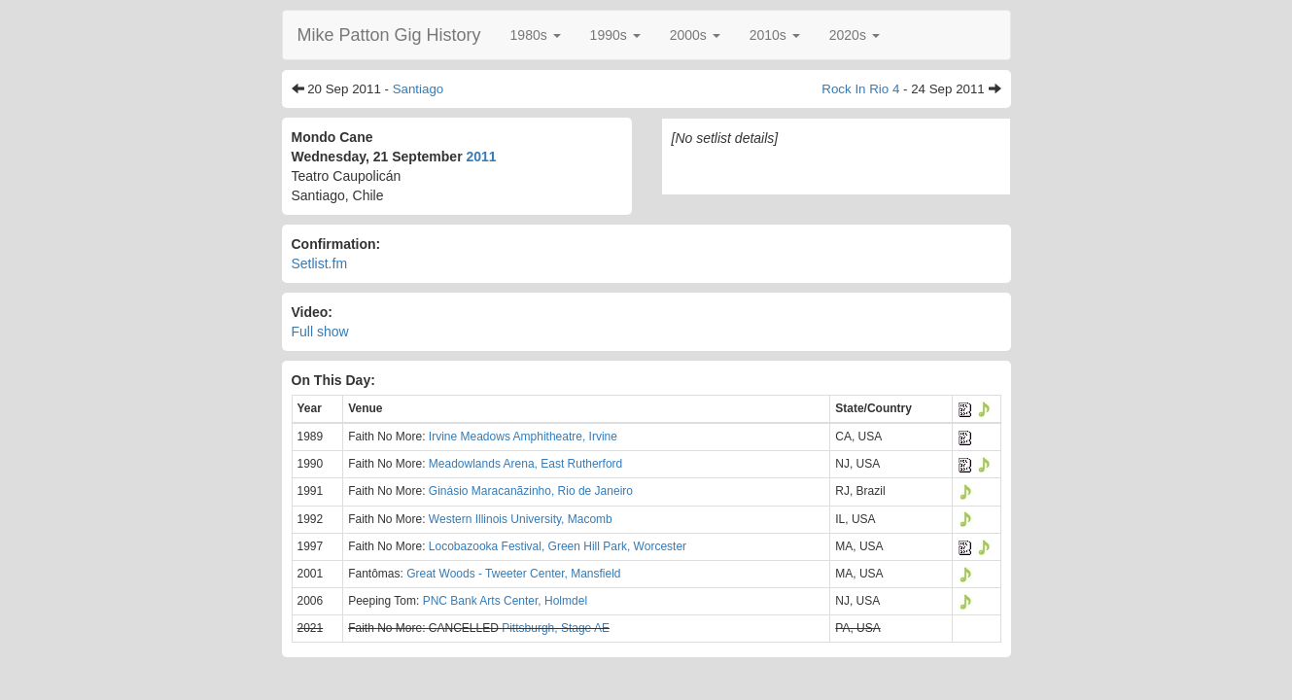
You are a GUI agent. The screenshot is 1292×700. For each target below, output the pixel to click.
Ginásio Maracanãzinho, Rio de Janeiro (531, 491)
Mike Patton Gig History (389, 35)
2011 (482, 156)
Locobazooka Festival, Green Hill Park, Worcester (557, 546)
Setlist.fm (320, 263)
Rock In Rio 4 (860, 89)
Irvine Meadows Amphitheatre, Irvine (523, 436)
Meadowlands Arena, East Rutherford (525, 464)
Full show (320, 331)
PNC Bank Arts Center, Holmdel (505, 601)
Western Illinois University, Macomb (520, 519)
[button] (536, 35)
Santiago (418, 89)
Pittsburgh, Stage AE (556, 628)
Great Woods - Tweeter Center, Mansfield (513, 573)
